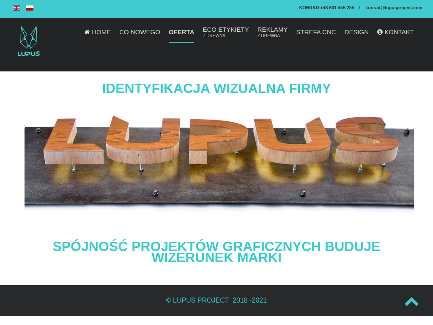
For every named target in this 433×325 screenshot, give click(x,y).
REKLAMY (273, 32)
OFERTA (182, 32)
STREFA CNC (316, 32)
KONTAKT (395, 32)
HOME (97, 32)
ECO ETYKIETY (226, 32)
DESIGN (357, 32)
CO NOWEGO (139, 32)
